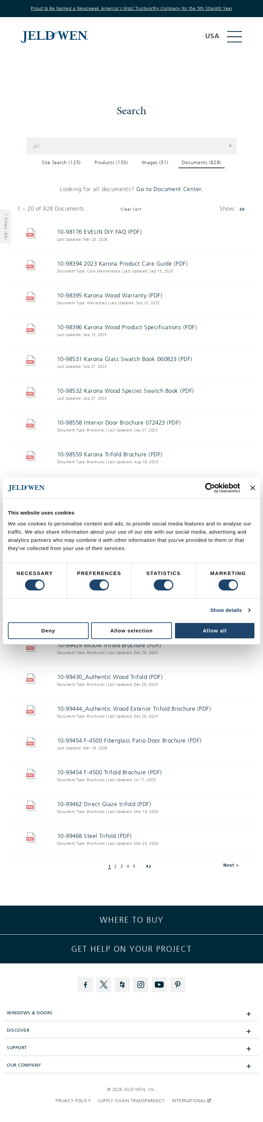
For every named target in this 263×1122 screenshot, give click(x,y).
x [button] (230, 145)
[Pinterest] (177, 984)
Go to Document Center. (169, 189)
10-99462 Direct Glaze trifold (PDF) (104, 804)
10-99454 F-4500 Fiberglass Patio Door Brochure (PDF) (129, 740)
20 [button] (242, 209)
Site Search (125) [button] (61, 162)
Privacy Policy (73, 1101)
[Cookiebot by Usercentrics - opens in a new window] (210, 488)
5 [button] (134, 867)
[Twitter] (103, 984)
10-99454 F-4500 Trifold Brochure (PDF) (109, 772)
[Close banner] (252, 487)
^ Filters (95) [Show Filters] (5, 226)
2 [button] (115, 867)
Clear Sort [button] (131, 209)
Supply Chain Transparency (131, 1101)
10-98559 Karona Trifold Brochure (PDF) (110, 454)
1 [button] (109, 866)
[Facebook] (85, 984)
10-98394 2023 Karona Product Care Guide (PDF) (122, 263)
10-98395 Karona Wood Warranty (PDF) (110, 295)
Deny (48, 630)
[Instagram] (140, 984)
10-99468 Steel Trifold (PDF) (94, 836)
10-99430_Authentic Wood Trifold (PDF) (110, 677)
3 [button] (122, 867)
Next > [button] (231, 865)
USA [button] (212, 36)
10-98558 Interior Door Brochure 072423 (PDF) (119, 422)
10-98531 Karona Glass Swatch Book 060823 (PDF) (124, 359)
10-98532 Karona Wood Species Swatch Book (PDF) (125, 391)
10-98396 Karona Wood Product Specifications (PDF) (127, 327)
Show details (226, 610)
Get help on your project (131, 949)
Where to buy (132, 920)
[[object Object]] (112, 36)
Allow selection (131, 630)
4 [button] (128, 867)
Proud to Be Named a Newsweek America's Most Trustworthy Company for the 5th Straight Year (132, 8)
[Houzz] (122, 984)
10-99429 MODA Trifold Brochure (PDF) (109, 645)
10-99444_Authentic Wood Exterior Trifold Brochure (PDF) (134, 708)
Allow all (215, 630)
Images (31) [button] (155, 162)
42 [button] (148, 866)
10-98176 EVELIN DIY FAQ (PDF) (99, 232)
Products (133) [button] (111, 162)
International (189, 1100)
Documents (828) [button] (201, 162)
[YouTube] (159, 984)
